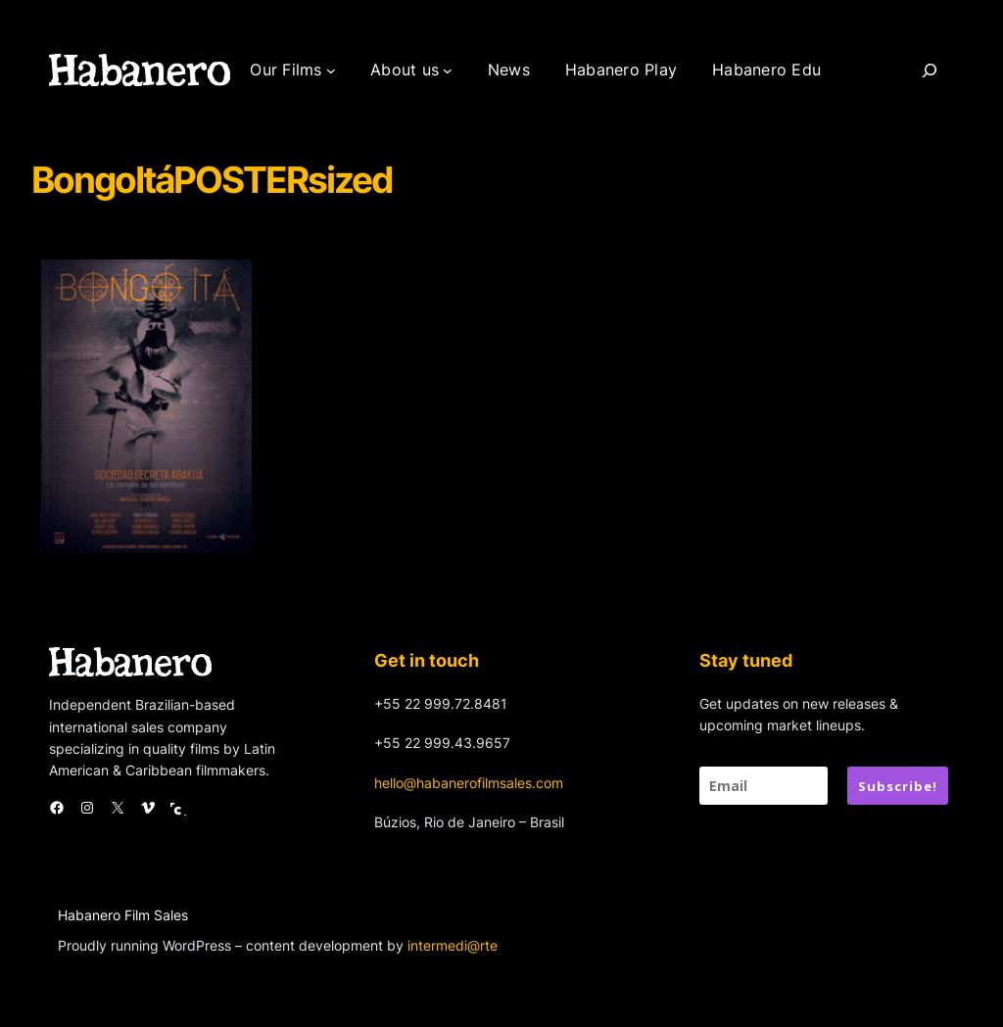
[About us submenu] (448, 70)
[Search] (929, 70)
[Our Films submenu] (331, 70)
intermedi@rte (452, 945)
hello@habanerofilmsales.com (468, 782)
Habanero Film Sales (123, 915)
